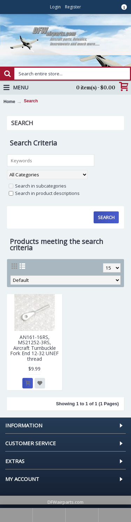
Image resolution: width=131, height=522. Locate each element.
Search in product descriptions (44, 193)
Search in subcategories (37, 186)
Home (9, 101)
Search (31, 101)
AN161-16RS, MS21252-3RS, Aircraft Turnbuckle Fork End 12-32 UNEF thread (34, 348)
